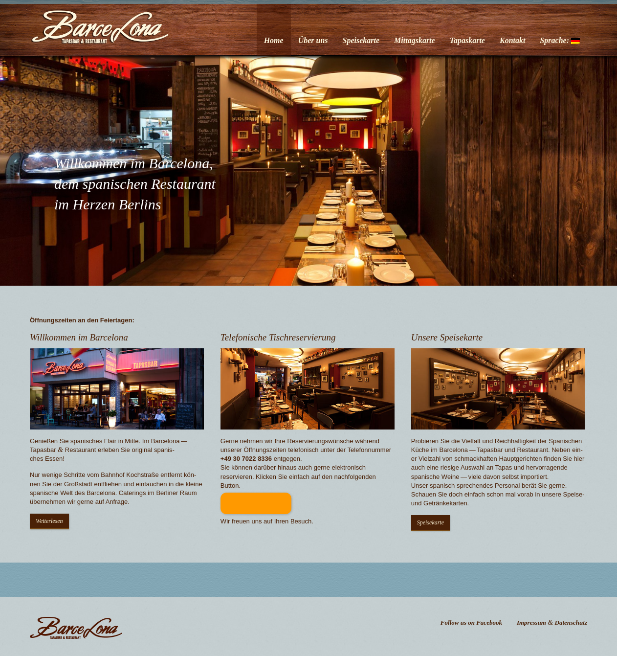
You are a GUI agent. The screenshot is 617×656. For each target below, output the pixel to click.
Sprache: (560, 40)
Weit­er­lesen (49, 521)
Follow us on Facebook (471, 622)
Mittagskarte (414, 40)
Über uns (313, 40)
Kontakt (512, 40)
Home (274, 40)
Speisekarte (361, 40)
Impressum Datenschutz (552, 622)
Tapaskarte (467, 40)
